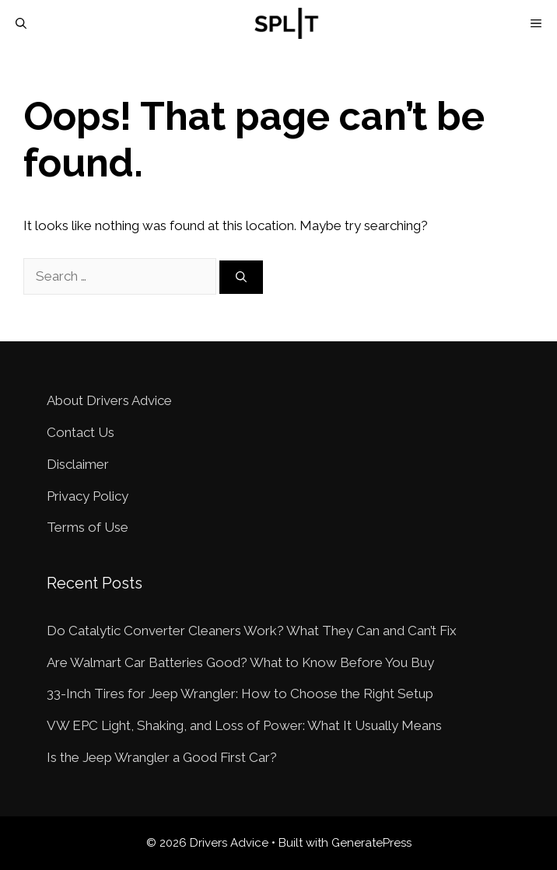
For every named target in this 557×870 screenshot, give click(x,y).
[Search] (241, 277)
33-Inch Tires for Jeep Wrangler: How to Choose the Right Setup (240, 693)
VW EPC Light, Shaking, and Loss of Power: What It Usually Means (244, 725)
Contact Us (80, 432)
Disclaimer (78, 464)
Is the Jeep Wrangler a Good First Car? (162, 757)
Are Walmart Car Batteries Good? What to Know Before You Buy (240, 662)
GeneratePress (371, 843)
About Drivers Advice (109, 400)
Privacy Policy (87, 496)
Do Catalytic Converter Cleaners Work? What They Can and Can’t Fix (252, 630)
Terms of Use (87, 527)
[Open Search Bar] (21, 23)
